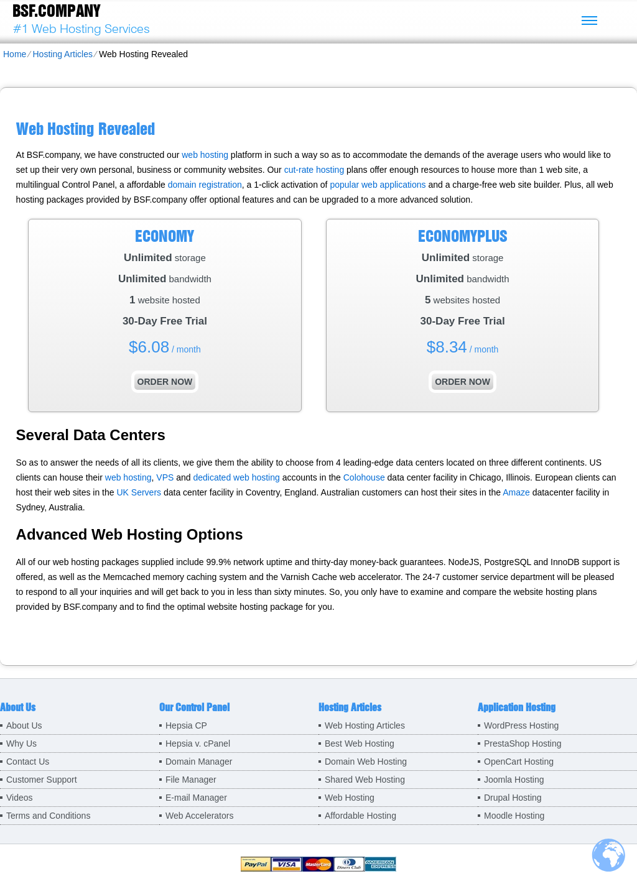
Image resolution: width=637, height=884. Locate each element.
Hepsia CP (186, 725)
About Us (24, 725)
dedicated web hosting (236, 477)
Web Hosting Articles (365, 725)
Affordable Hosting (360, 816)
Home (14, 54)
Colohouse (364, 477)
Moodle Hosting (514, 816)
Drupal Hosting (513, 798)
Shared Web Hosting (365, 780)
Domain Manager (198, 762)
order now (165, 382)
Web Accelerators (199, 816)
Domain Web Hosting (366, 762)
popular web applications (377, 185)
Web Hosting (349, 798)
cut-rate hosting (314, 170)
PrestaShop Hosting (523, 743)
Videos (19, 798)
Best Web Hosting (359, 743)
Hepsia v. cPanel (197, 743)
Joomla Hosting (514, 780)
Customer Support (41, 780)
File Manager (190, 780)
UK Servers (138, 492)
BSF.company (56, 11)
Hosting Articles (62, 54)
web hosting (205, 155)
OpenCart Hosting (519, 762)
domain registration (205, 185)
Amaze (516, 492)
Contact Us (27, 762)
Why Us (21, 743)
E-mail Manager (196, 798)
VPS (165, 477)
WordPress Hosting (521, 725)
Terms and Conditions (48, 816)
